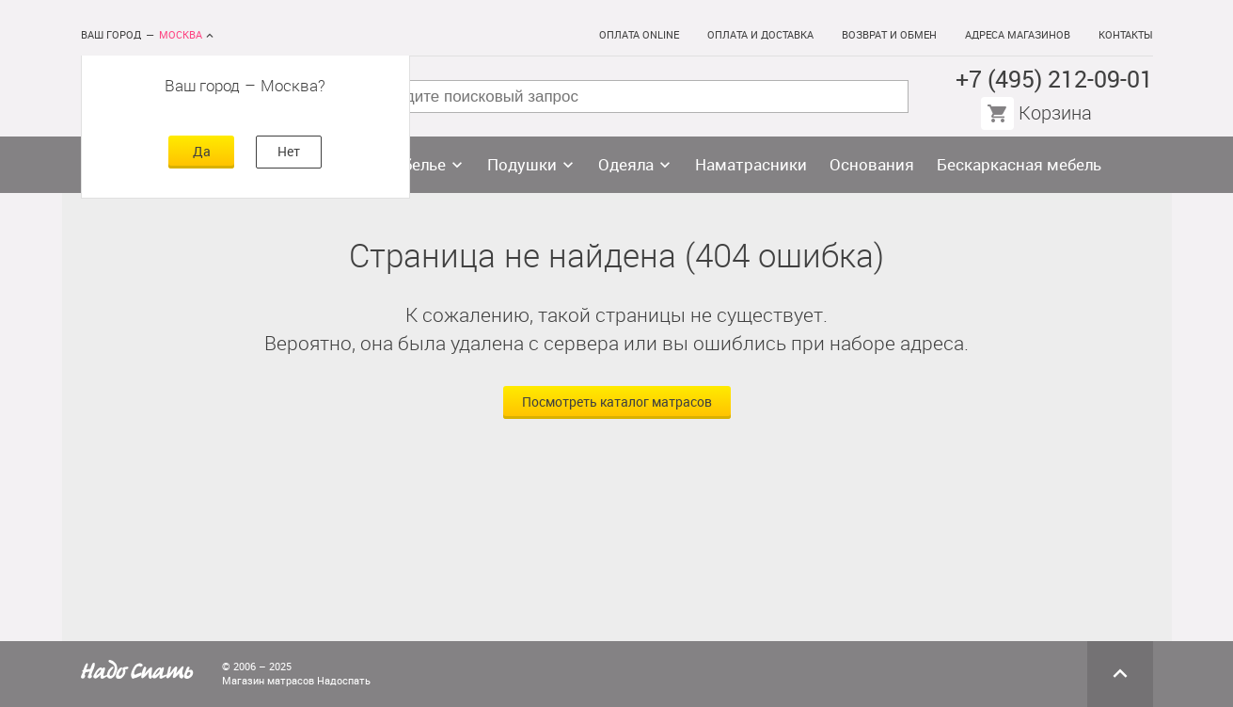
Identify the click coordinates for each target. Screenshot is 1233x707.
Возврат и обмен (889, 35)
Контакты (1126, 35)
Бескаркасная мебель (1019, 164)
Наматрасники (751, 164)
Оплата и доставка (760, 35)
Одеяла (626, 164)
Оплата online (639, 35)
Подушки (522, 164)
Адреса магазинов (1017, 35)
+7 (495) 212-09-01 (1054, 79)
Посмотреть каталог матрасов (617, 402)
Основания (872, 164)
